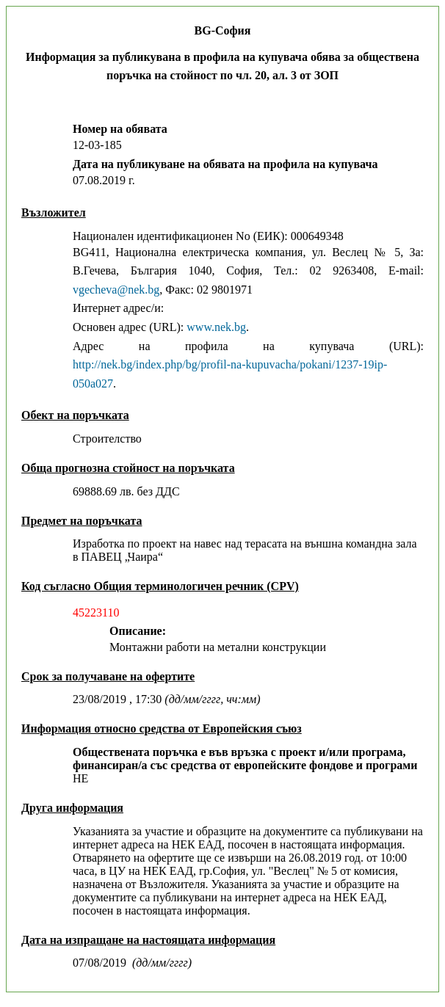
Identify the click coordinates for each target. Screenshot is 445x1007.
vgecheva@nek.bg (116, 289)
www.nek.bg (216, 327)
